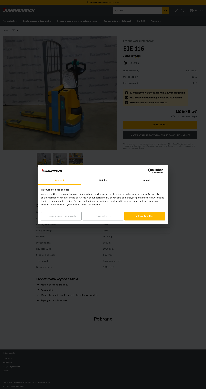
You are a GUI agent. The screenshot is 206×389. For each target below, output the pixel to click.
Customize (103, 216)
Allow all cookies (145, 216)
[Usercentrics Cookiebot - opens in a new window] (152, 171)
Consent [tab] (59, 180)
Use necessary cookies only (61, 216)
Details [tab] (103, 180)
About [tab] (146, 180)
